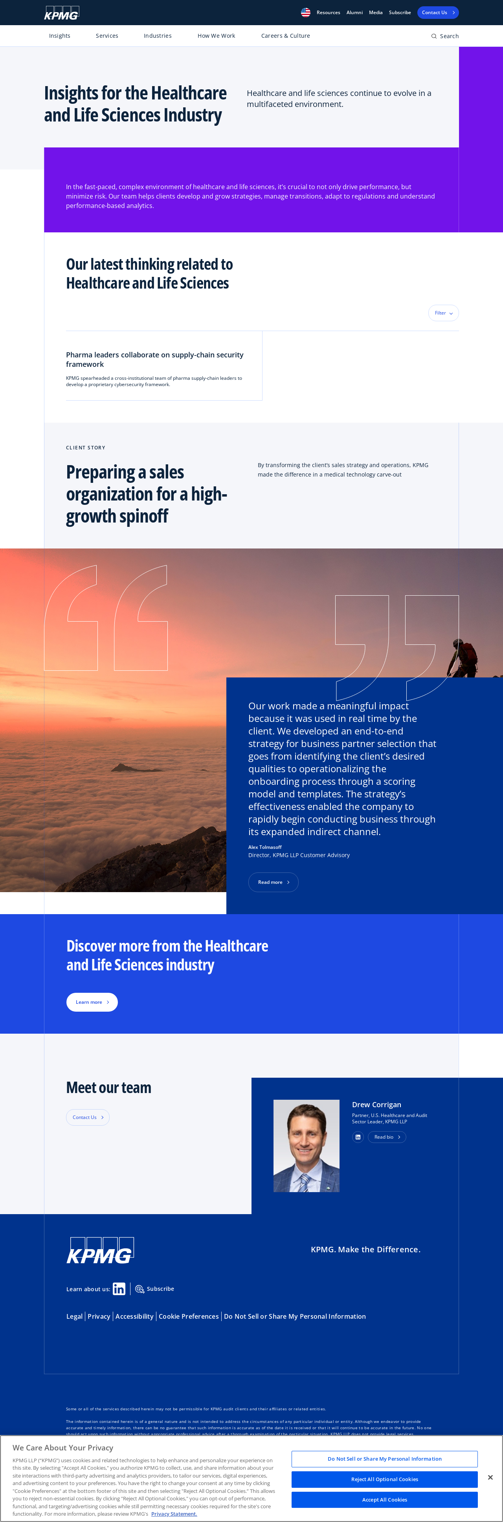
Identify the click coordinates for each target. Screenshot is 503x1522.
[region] (251, 1478)
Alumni (355, 12)
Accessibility (135, 1316)
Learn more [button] (89, 1002)
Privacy (99, 1316)
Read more (270, 882)
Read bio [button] (383, 1137)
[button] (305, 12)
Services (107, 35)
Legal (74, 1316)
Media (376, 12)
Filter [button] (440, 312)
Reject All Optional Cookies (384, 1479)
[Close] (490, 1477)
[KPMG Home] (61, 12)
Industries (158, 35)
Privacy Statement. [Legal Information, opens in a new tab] (174, 1513)
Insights (60, 35)
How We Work (216, 35)
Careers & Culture (285, 35)
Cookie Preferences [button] (189, 1316)
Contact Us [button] (85, 1117)
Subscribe (400, 12)
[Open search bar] (445, 37)
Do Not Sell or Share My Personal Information (295, 1316)
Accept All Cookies (384, 1499)
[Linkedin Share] (119, 1289)
